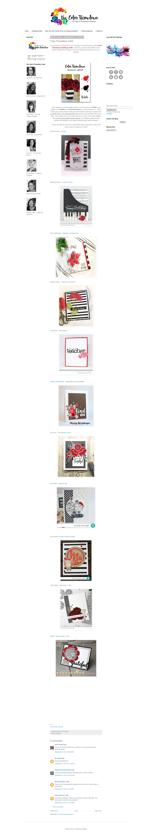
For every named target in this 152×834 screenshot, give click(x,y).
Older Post (98, 811)
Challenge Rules (37, 31)
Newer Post (54, 811)
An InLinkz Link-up (56, 727)
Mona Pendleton (60, 781)
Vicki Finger (59, 744)
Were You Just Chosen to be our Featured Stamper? (61, 31)
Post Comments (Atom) (66, 814)
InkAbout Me (62, 483)
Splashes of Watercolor (71, 233)
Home (27, 31)
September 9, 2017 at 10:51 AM (64, 775)
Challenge (58, 733)
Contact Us (99, 31)
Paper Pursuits (67, 182)
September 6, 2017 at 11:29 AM (64, 763)
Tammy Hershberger (57, 381)
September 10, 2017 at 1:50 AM (64, 802)
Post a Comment (58, 807)
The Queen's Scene (64, 432)
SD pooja (58, 758)
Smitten (63, 131)
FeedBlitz (109, 114)
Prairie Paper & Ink (62, 636)
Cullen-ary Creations (68, 282)
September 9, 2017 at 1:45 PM (64, 789)
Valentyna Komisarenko (63, 770)
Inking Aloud (63, 330)
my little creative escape (66, 536)
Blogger (84, 829)
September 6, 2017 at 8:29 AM (64, 752)
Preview (108, 112)
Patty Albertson (60, 795)
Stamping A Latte (65, 585)
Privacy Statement (87, 31)
